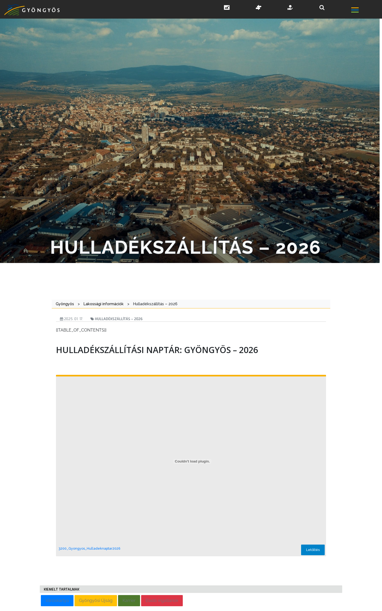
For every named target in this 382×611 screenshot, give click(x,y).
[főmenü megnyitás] (366, 10)
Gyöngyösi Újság (95, 600)
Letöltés (313, 550)
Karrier (129, 600)
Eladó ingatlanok (162, 600)
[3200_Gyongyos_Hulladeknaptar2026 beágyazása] (192, 461)
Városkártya (57, 600)
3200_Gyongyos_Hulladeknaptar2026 (89, 548)
